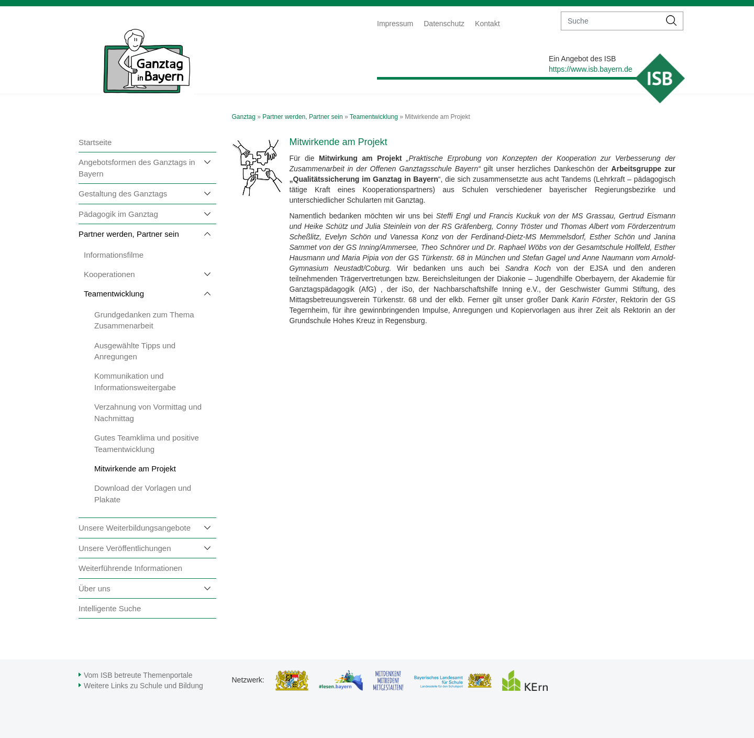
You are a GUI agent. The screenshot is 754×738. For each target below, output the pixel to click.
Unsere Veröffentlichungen (125, 548)
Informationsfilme (113, 254)
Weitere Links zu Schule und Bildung (143, 685)
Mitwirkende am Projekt (135, 468)
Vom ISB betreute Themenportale (138, 675)
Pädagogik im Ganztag (118, 214)
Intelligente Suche (110, 608)
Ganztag (244, 116)
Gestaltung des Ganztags (123, 193)
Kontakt (487, 23)
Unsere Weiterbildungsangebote (135, 527)
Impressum (395, 23)
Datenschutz (444, 23)
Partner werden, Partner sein (129, 233)
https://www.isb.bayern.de (591, 69)
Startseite (95, 142)
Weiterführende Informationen (130, 568)
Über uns (94, 588)
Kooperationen (109, 274)
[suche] (610, 21)
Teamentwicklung (114, 293)
